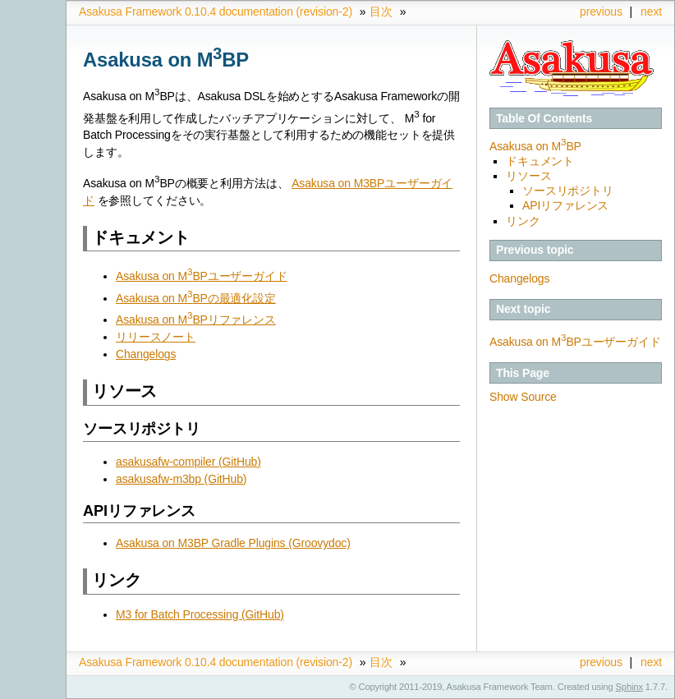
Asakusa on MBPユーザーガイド (575, 341)
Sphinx (629, 687)
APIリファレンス (565, 205)
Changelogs (519, 278)
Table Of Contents (544, 118)
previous (601, 11)
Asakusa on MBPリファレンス (196, 319)
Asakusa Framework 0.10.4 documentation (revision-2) (215, 11)
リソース (528, 175)
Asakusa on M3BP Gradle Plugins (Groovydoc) (233, 543)
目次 (381, 11)
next (651, 11)
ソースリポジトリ (567, 190)
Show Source (523, 396)
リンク (523, 221)
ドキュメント (540, 161)
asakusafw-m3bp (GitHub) (181, 478)
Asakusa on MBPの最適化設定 (196, 298)
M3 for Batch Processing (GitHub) (200, 614)
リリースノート (155, 336)
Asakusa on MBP (535, 146)
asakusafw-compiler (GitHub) (188, 461)
